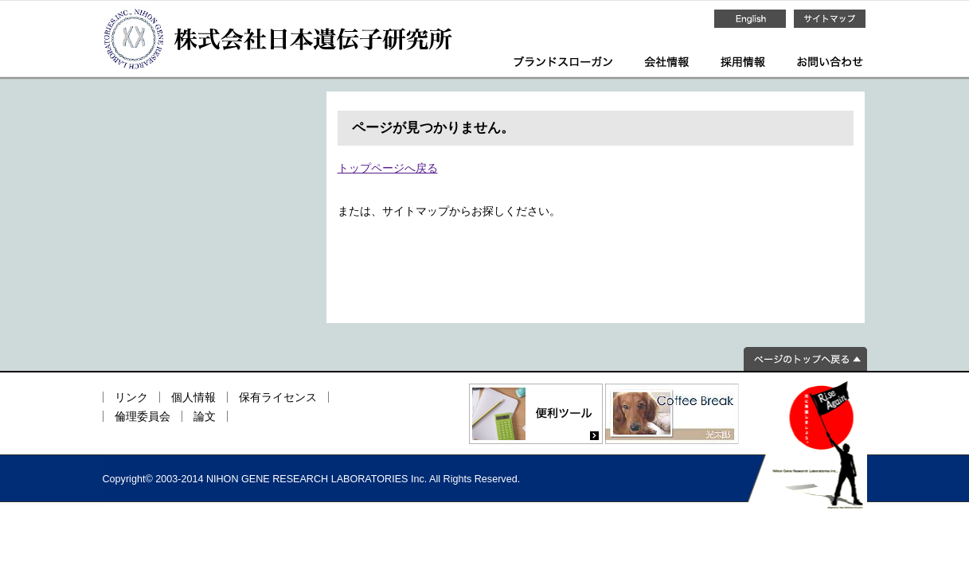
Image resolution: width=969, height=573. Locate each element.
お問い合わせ (830, 62)
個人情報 (193, 397)
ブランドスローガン (563, 62)
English (750, 19)
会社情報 (666, 62)
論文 (204, 416)
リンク (131, 397)
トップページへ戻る (388, 168)
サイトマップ (829, 19)
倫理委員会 (142, 416)
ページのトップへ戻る (805, 359)
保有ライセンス (278, 397)
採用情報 (743, 62)
